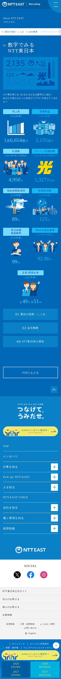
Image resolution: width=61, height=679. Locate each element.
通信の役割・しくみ (13, 32)
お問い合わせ (30, 628)
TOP (6, 446)
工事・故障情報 (27, 624)
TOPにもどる (30, 372)
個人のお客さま (11, 607)
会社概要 (32, 32)
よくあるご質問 (47, 624)
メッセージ (10, 456)
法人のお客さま (11, 599)
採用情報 (10, 624)
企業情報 (7, 615)
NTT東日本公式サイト (14, 591)
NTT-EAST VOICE (15, 497)
